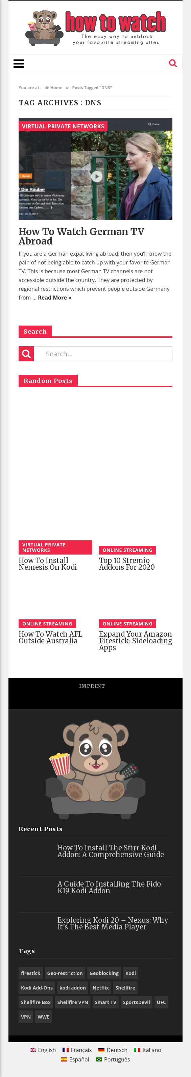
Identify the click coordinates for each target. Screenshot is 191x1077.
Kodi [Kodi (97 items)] (130, 973)
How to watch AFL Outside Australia (50, 637)
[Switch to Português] (113, 1060)
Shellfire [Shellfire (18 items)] (125, 987)
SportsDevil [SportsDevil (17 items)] (136, 1002)
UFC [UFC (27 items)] (161, 1002)
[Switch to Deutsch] (113, 1050)
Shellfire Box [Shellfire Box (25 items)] (36, 1002)
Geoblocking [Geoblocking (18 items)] (104, 973)
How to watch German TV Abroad (81, 236)
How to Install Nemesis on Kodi (48, 563)
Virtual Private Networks (63, 126)
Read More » (55, 297)
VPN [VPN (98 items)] (26, 1017)
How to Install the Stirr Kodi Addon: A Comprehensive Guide (110, 851)
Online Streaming (128, 550)
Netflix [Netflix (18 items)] (101, 987)
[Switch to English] (42, 1050)
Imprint (92, 686)
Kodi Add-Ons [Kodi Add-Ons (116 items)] (37, 987)
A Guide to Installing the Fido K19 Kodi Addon (109, 887)
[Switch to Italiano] (148, 1050)
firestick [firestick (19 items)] (31, 973)
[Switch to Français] (77, 1050)
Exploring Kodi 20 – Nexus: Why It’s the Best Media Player (112, 923)
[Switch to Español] (75, 1060)
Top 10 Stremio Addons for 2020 (127, 563)
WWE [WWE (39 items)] (43, 1017)
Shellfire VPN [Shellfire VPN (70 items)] (72, 1002)
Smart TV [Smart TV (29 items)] (105, 1002)
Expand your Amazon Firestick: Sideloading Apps (135, 641)
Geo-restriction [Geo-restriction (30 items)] (65, 973)
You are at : (30, 88)
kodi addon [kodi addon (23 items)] (72, 987)
